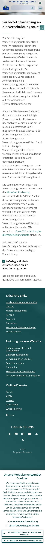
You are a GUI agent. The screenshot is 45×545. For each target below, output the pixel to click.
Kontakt (10, 314)
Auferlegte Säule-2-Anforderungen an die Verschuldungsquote (15, 265)
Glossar (10, 306)
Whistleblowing (14, 408)
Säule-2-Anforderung (17, 192)
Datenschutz (12, 367)
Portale (9, 392)
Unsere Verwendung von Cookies (24, 525)
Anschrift (10, 319)
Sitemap (11, 415)
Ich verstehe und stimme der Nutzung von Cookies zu (24, 533)
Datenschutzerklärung (17, 354)
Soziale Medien (13, 331)
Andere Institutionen (16, 310)
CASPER (10, 400)
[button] (40, 3)
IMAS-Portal (12, 404)
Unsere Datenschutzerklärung (24, 521)
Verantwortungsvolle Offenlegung (23, 375)
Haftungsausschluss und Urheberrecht (18, 349)
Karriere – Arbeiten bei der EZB (21, 302)
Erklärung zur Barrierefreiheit (20, 371)
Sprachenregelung (15, 363)
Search (32, 8)
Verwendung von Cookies (19, 358)
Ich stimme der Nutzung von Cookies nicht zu (24, 540)
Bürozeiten (11, 323)
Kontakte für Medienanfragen (21, 327)
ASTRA (9, 396)
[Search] (21, 8)
